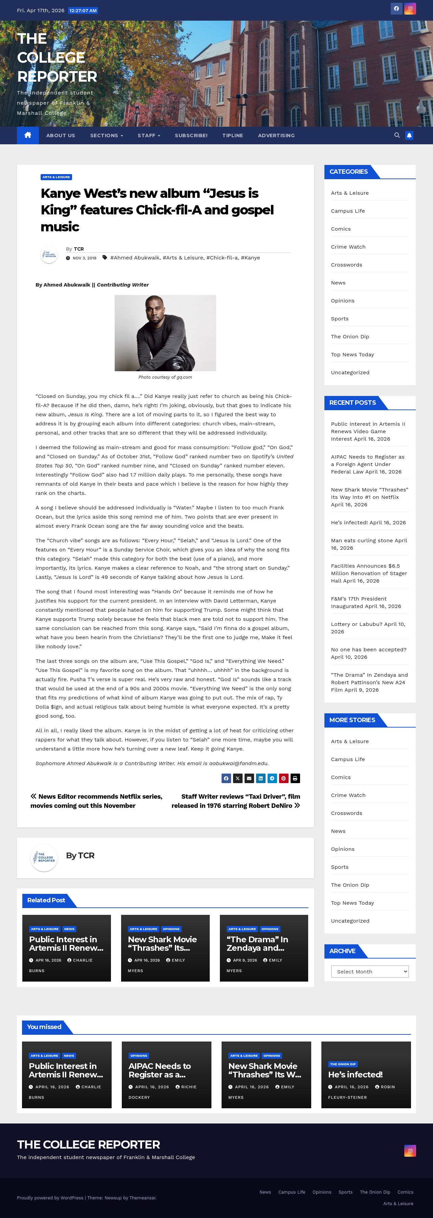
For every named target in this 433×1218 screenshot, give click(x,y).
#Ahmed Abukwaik (134, 257)
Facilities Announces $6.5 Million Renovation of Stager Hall (369, 573)
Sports (340, 318)
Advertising (276, 135)
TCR (79, 249)
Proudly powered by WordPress (51, 1197)
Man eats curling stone (362, 540)
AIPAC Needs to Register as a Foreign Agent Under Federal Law (368, 464)
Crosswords (347, 264)
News (69, 929)
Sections (105, 135)
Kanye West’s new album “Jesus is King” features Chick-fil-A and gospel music (157, 210)
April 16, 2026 (53, 1087)
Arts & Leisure (56, 177)
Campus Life (348, 211)
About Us (60, 135)
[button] (397, 135)
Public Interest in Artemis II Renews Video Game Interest (368, 431)
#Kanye (250, 257)
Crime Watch (348, 247)
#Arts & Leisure (183, 257)
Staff (147, 135)
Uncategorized (350, 372)
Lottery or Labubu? (357, 624)
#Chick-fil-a (221, 257)
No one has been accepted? (369, 649)
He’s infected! (349, 522)
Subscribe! (191, 135)
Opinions (171, 929)
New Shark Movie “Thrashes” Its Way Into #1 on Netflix (266, 1074)
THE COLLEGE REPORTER (57, 57)
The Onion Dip (350, 336)
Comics (341, 229)
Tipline (232, 135)
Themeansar (143, 1197)
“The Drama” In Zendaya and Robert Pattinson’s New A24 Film (369, 682)
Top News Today (352, 354)
